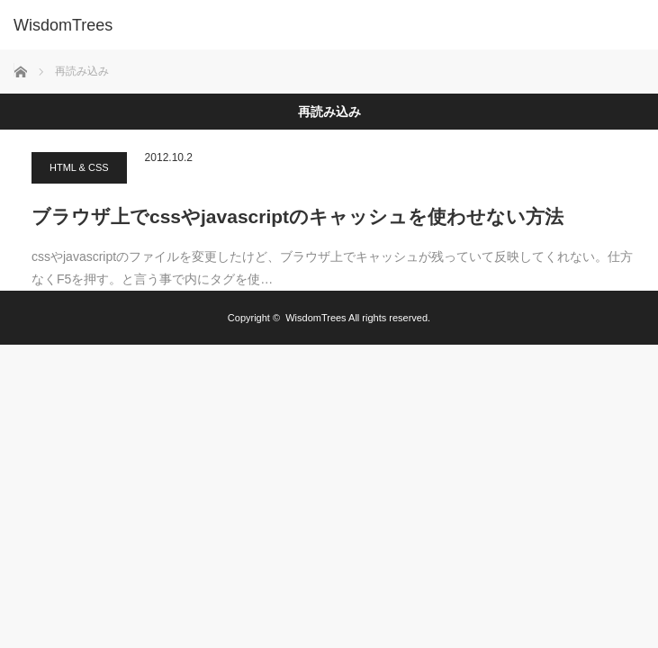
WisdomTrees (315, 317)
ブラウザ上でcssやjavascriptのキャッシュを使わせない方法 (297, 216)
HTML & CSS (79, 167)
